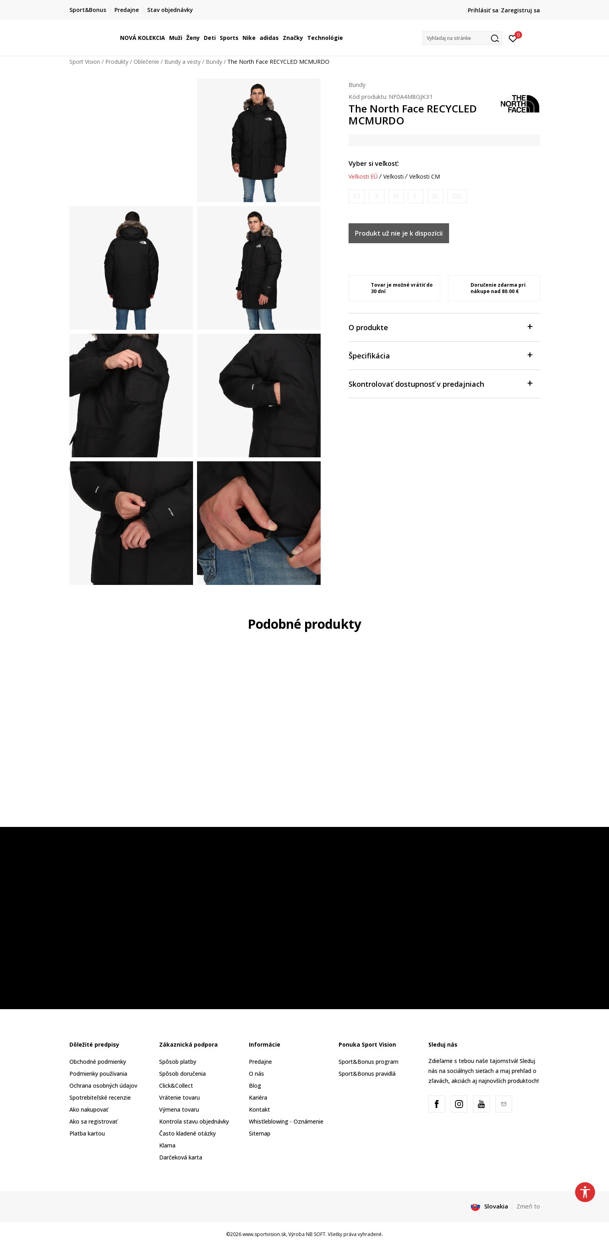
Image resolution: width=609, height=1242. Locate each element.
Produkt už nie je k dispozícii (399, 233)
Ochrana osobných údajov (103, 1085)
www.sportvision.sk (264, 1234)
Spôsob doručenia (182, 1073)
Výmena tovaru (179, 1109)
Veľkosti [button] (393, 176)
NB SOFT (315, 1234)
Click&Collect (176, 1085)
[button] (462, 38)
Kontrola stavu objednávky (194, 1121)
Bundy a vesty (182, 61)
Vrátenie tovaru (179, 1097)
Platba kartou (87, 1133)
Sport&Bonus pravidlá (367, 1073)
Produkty (116, 61)
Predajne (260, 1061)
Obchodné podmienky (97, 1061)
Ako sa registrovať (93, 1121)
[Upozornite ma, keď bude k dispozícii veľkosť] (357, 196)
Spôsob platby (177, 1061)
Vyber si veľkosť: (374, 163)
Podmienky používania (98, 1073)
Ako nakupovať (88, 1109)
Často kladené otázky (187, 1133)
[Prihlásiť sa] (513, 38)
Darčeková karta (180, 1157)
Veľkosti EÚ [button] (363, 176)
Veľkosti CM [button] (424, 176)
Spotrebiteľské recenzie (100, 1097)
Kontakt (259, 1109)
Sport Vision (84, 61)
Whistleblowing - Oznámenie (286, 1121)
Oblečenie (146, 61)
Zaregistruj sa (520, 10)
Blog (255, 1085)
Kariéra (258, 1097)
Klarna (167, 1145)
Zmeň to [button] (528, 1206)
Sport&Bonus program (368, 1061)
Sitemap (259, 1133)
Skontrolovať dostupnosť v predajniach (440, 383)
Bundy (214, 61)
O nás (256, 1073)
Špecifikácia (440, 355)
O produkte (440, 326)
